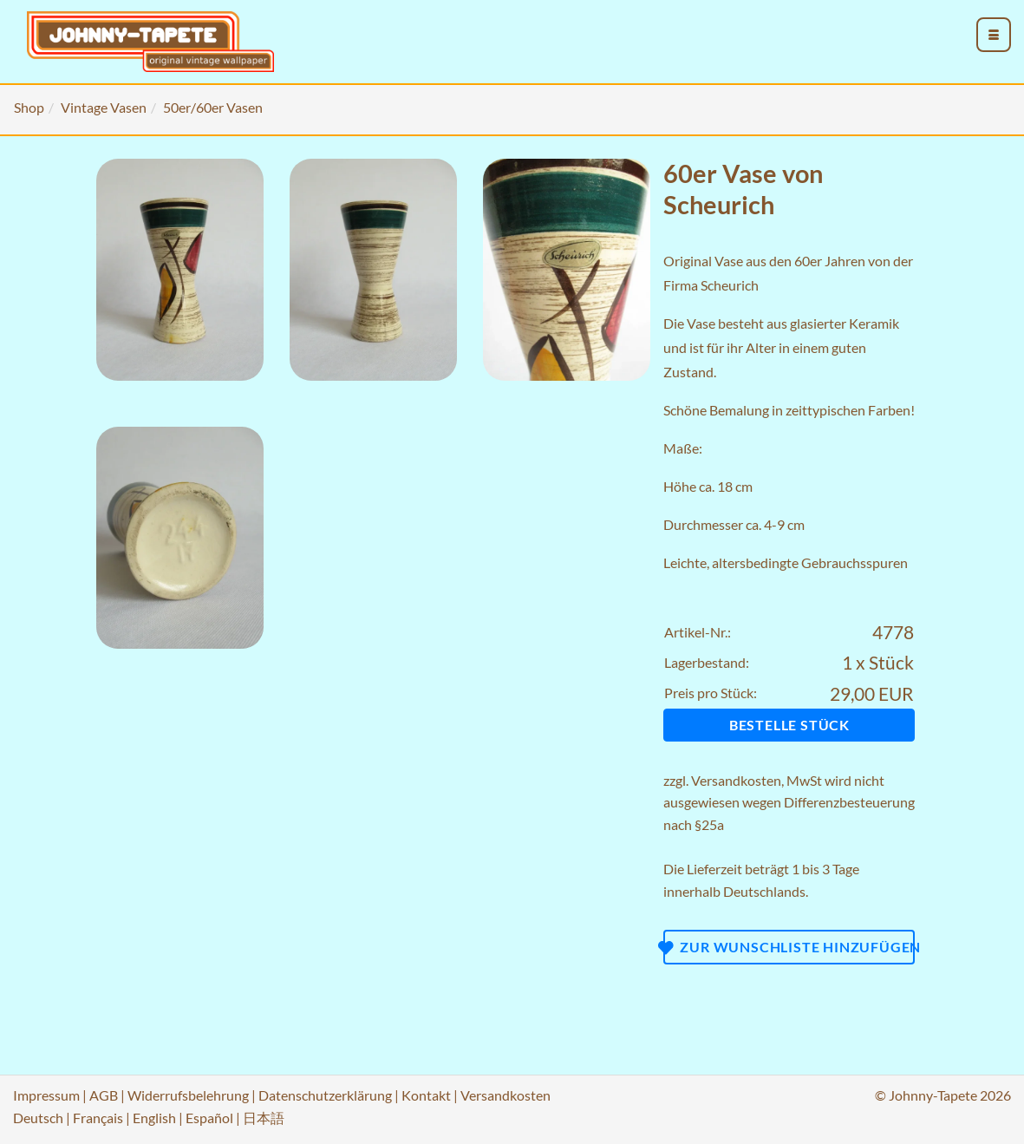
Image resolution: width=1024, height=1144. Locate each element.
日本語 (263, 1117)
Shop (29, 107)
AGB (103, 1095)
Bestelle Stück (789, 724)
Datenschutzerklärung (325, 1095)
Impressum (46, 1095)
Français (98, 1117)
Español (209, 1117)
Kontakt (426, 1095)
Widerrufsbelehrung (188, 1095)
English (154, 1117)
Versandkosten (736, 780)
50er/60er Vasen (213, 107)
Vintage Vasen (104, 107)
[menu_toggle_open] (993, 34)
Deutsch (38, 1117)
